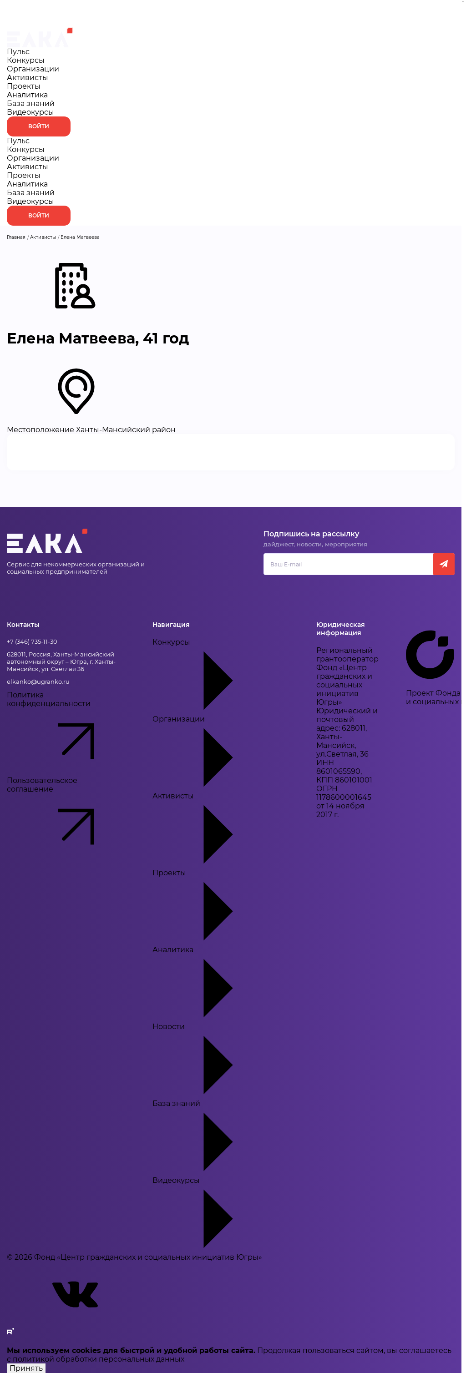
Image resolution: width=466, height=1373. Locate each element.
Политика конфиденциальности (66, 733)
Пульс (18, 51)
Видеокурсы (30, 112)
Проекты (24, 86)
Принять (26, 1368)
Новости (220, 1060)
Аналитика (27, 95)
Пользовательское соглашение (66, 819)
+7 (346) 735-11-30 (32, 641)
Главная (16, 237)
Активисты (27, 77)
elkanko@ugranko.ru (38, 681)
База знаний (31, 103)
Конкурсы (26, 60)
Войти (38, 126)
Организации (33, 69)
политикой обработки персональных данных (98, 1359)
